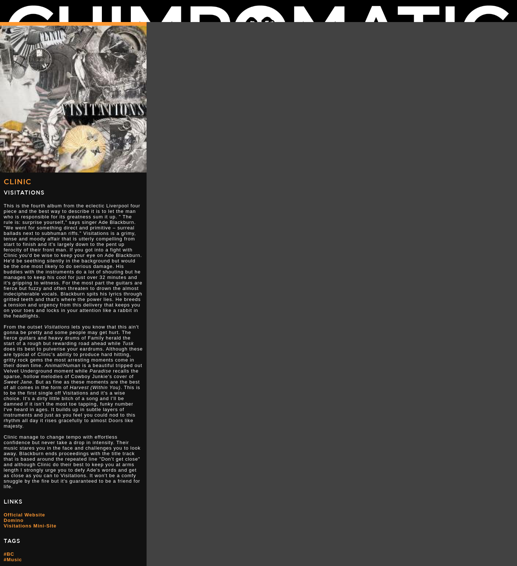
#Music (13, 559)
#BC (9, 554)
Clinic (18, 181)
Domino (13, 520)
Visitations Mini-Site (30, 526)
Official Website (24, 515)
